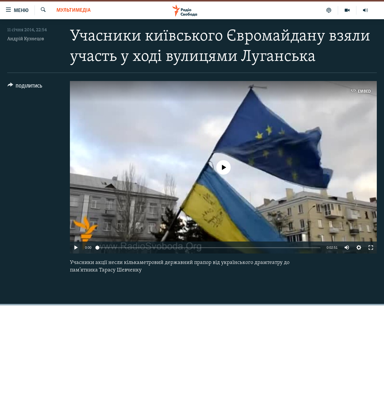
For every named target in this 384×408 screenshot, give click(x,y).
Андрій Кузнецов (25, 39)
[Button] (25, 87)
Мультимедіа (73, 10)
